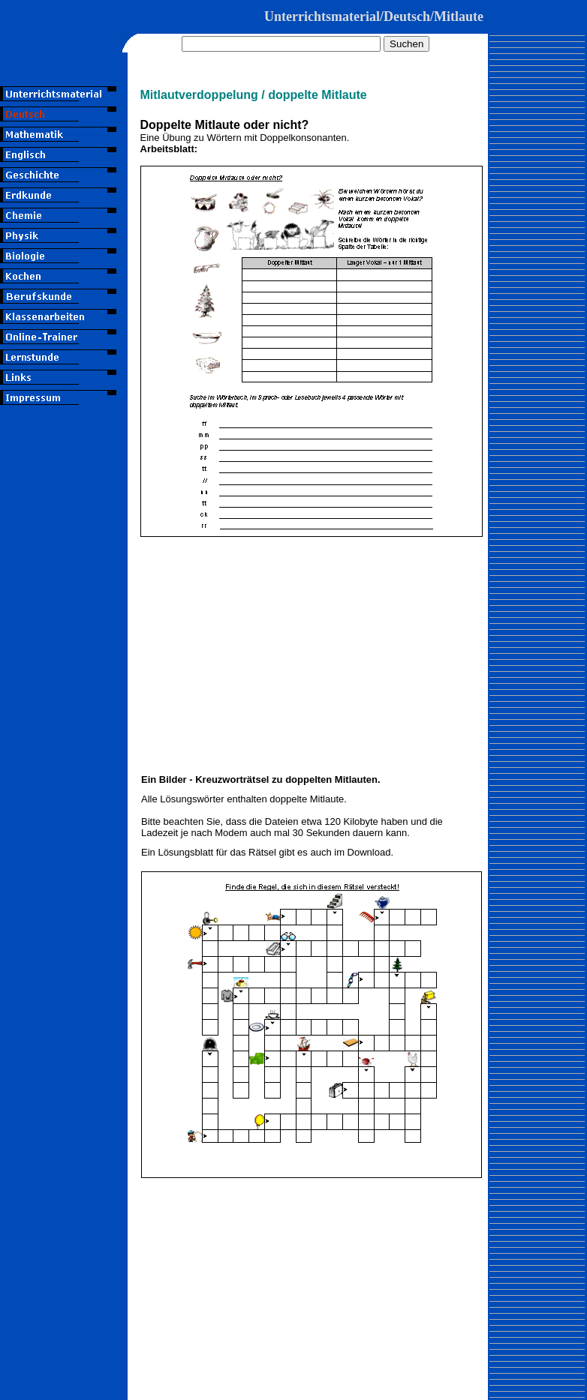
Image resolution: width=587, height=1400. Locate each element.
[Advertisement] (64, 520)
